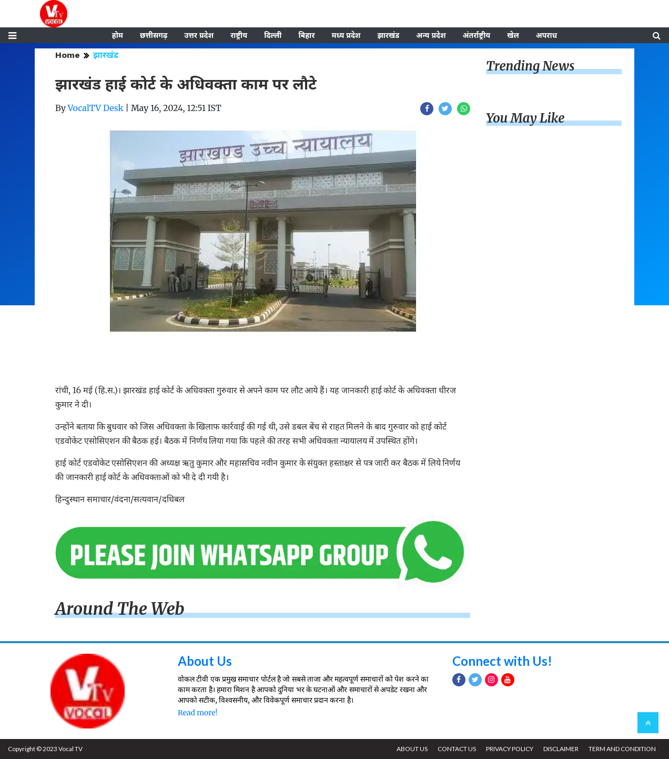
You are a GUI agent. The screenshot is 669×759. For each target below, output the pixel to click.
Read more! (197, 712)
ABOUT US (412, 749)
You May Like (525, 118)
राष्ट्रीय (238, 35)
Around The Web (120, 609)
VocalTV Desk (96, 108)
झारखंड (388, 35)
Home (67, 55)
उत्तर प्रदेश (199, 35)
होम (117, 35)
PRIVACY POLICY (509, 749)
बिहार (306, 35)
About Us (205, 660)
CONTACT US (457, 749)
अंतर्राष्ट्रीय (477, 35)
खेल (513, 35)
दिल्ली (272, 35)
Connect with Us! (502, 660)
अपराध (546, 35)
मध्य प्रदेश (345, 35)
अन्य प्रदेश (430, 35)
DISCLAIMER (561, 749)
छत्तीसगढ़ (153, 35)
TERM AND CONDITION (622, 749)
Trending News (530, 66)
